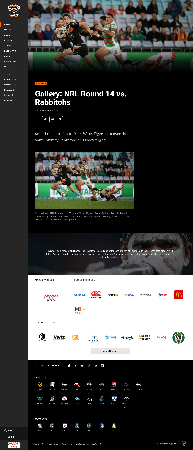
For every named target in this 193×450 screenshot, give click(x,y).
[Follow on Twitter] (82, 365)
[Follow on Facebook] (76, 365)
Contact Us (80, 444)
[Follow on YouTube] (96, 365)
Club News (41, 83)
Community (11, 61)
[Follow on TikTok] (69, 365)
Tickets (8, 74)
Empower (8, 100)
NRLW (7, 56)
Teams (8, 45)
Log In (9, 436)
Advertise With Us (94, 444)
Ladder (8, 40)
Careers (65, 444)
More (14, 67)
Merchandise (10, 79)
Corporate (9, 95)
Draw (7, 35)
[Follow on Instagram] (89, 365)
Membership (10, 84)
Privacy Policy (52, 444)
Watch (8, 30)
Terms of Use (39, 444)
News (7, 24)
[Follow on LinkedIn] (102, 365)
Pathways (10, 51)
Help (72, 444)
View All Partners (110, 351)
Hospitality (9, 89)
